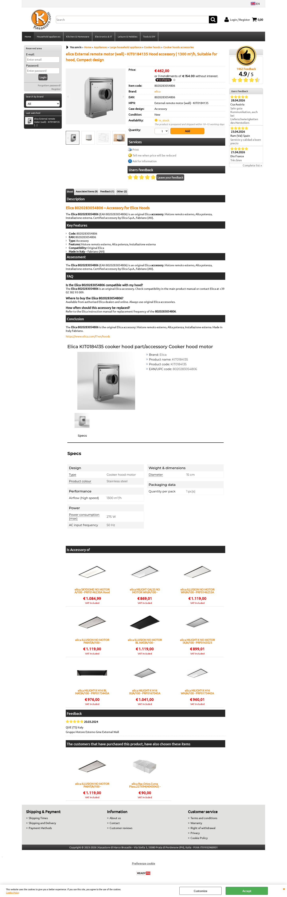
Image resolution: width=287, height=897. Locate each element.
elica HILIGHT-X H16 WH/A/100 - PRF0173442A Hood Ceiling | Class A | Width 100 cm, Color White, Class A (197, 692)
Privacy (195, 833)
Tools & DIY (149, 36)
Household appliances (48, 36)
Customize (200, 891)
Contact (115, 823)
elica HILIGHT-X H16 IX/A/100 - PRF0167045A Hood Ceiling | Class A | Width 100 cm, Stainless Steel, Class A (144, 692)
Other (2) (122, 191)
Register (56, 88)
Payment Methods (40, 828)
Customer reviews (121, 828)
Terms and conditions (204, 818)
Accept (246, 891)
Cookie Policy (12, 892)
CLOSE (284, 889)
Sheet (70, 191)
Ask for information (145, 161)
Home (28, 36)
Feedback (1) (107, 191)
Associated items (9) (87, 191)
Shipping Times (38, 818)
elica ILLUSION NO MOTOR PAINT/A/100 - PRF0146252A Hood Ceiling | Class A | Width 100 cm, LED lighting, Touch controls (92, 641)
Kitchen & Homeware (77, 36)
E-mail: (30, 54)
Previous (68, 138)
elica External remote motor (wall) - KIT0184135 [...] (42, 122)
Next (123, 138)
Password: (32, 65)
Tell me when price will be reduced (154, 155)
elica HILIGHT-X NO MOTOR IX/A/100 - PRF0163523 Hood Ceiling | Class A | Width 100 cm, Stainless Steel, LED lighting (197, 641)
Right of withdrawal (203, 828)
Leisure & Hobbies (127, 36)
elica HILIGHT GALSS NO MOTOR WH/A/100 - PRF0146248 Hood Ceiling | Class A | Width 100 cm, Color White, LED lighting (144, 590)
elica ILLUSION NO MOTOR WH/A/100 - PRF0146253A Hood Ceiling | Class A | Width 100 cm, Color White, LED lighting (197, 590)
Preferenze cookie (143, 863)
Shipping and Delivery (42, 823)
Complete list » (252, 165)
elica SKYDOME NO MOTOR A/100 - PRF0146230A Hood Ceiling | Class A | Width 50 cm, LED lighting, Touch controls (92, 590)
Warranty (196, 823)
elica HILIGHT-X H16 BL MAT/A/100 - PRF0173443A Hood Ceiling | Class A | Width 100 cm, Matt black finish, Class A (92, 692)
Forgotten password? (49, 85)
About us (115, 818)
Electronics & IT (103, 36)
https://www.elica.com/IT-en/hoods (88, 336)
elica (157, 91)
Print (136, 149)
